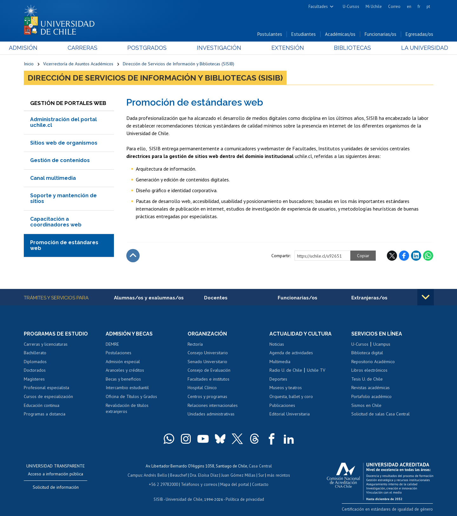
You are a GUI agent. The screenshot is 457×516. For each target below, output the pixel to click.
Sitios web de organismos (63, 143)
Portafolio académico (371, 397)
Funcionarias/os (380, 34)
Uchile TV (316, 371)
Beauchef (179, 475)
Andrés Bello (156, 475)
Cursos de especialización (48, 397)
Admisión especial (123, 362)
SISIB (159, 498)
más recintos (277, 475)
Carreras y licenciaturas (46, 344)
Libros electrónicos (369, 371)
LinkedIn (416, 256)
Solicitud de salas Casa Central (380, 414)
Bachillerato (35, 353)
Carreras (92, 48)
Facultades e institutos (208, 379)
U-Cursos (351, 6)
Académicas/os (340, 34)
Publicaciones (282, 405)
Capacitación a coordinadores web (56, 222)
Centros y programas (207, 397)
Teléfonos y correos (199, 484)
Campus (136, 475)
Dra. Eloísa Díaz (204, 475)
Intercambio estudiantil (127, 388)
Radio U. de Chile (285, 371)
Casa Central (260, 466)
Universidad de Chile (184, 498)
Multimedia (279, 362)
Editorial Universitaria (289, 414)
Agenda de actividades (291, 353)
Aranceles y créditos (125, 371)
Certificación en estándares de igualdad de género (388, 509)
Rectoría (195, 344)
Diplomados (35, 362)
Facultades (318, 6)
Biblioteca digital (367, 353)
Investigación (218, 48)
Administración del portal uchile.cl (63, 122)
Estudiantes (303, 34)
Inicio (29, 64)
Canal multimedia (53, 178)
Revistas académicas (370, 388)
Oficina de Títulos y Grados (131, 397)
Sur (260, 475)
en (409, 6)
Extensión (282, 48)
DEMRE (112, 344)
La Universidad (409, 48)
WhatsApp (428, 256)
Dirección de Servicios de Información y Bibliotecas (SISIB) (178, 64)
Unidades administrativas (211, 414)
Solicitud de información (56, 487)
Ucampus (381, 344)
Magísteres (34, 379)
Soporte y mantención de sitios (63, 199)
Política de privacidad (244, 498)
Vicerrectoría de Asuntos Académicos (78, 64)
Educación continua (41, 405)
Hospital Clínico (202, 388)
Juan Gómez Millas (238, 475)
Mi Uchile (374, 6)
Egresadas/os (419, 34)
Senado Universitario (207, 362)
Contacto (259, 484)
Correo (394, 6)
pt (428, 6)
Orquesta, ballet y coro (291, 397)
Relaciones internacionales (213, 405)
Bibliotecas (342, 48)
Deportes (278, 379)
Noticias (276, 344)
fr (419, 6)
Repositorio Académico (373, 362)
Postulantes (269, 34)
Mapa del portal (234, 484)
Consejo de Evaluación (209, 371)
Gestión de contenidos (60, 161)
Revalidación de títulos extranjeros (127, 409)
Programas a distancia (44, 414)
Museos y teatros (285, 388)
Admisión (38, 48)
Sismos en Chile (366, 405)
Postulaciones (118, 353)
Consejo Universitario (208, 353)
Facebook (404, 256)
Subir (133, 256)
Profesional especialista (46, 388)
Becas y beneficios (123, 379)
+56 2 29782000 (164, 484)
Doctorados (35, 371)
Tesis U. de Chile (367, 379)
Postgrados (152, 48)
